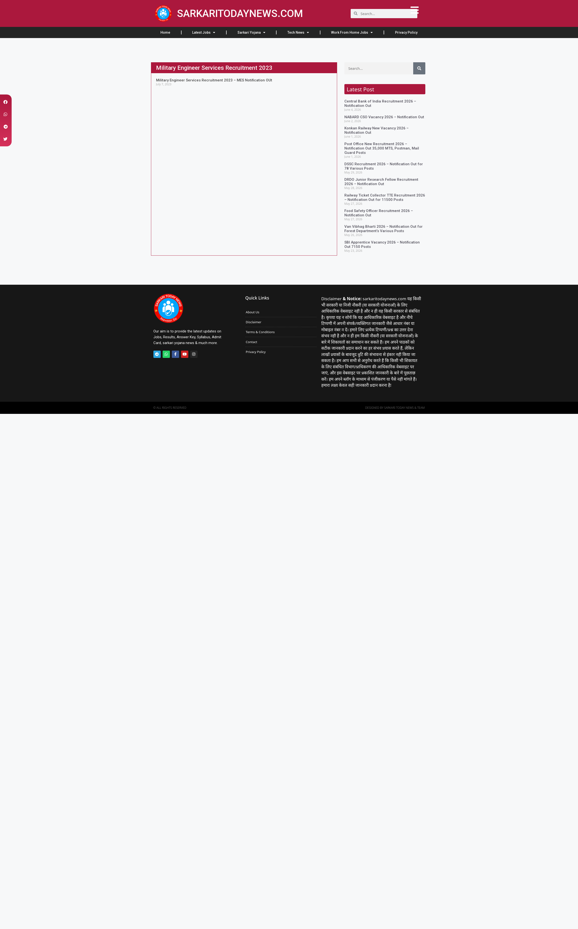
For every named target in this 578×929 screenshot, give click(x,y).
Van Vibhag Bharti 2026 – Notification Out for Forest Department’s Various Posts (383, 228)
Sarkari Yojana (251, 32)
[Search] (419, 68)
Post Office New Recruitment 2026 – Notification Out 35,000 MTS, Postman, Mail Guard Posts (381, 148)
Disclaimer (253, 322)
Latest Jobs (203, 32)
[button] (5, 101)
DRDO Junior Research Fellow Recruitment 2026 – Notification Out (381, 181)
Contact (251, 342)
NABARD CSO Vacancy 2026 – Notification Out (384, 117)
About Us (252, 312)
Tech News (298, 32)
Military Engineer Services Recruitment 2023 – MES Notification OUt (214, 80)
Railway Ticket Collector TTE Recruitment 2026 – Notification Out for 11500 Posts (384, 197)
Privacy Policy (406, 32)
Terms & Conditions (260, 332)
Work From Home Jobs (352, 32)
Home (165, 32)
